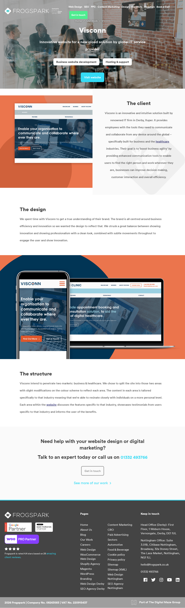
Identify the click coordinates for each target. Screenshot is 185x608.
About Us (138, 9)
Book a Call (151, 9)
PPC (82, 9)
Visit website (92, 78)
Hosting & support (117, 62)
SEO (75, 9)
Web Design (64, 9)
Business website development (76, 62)
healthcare (162, 142)
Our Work (125, 9)
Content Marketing (97, 9)
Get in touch (170, 9)
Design (114, 9)
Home (78, 20)
